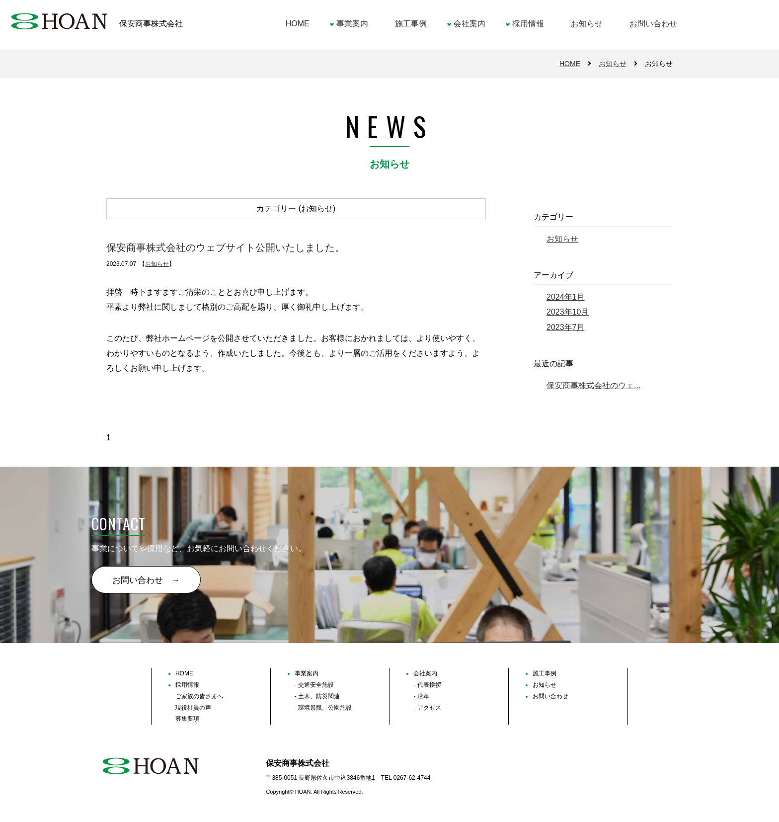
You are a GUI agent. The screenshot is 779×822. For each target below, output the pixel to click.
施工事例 (411, 23)
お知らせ (587, 23)
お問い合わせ (653, 23)
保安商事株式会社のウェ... (593, 385)
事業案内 (352, 23)
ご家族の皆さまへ (199, 696)
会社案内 (469, 23)
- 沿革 (421, 696)
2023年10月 (567, 312)
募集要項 (187, 718)
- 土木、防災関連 (317, 696)
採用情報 (528, 23)
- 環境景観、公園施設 (323, 707)
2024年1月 (565, 297)
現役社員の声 (193, 707)
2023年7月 (565, 327)
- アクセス (427, 707)
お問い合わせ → (146, 580)
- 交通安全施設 (314, 684)
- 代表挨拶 (427, 684)
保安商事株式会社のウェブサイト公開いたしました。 (225, 248)
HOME (298, 23)
